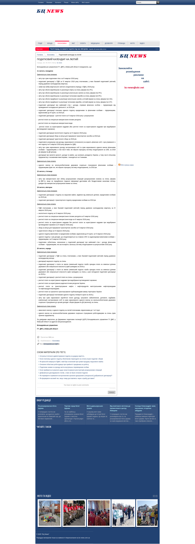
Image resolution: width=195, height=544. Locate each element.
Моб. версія (85, 2)
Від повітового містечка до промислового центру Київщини (120, 408)
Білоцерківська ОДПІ (51, 344)
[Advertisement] (112, 23)
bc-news (59, 63)
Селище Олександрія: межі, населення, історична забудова (145, 408)
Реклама (49, 2)
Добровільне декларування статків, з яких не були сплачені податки (64, 373)
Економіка (50, 55)
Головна (40, 2)
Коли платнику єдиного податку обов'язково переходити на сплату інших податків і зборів (71, 359)
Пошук (66, 2)
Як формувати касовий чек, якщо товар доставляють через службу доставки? (67, 378)
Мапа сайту (75, 2)
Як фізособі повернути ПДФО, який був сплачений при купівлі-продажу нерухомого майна (71, 362)
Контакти (58, 2)
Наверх (111, 392)
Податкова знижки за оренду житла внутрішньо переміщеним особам (64, 367)
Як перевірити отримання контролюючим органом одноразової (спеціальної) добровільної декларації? (76, 376)
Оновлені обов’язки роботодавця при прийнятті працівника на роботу (64, 364)
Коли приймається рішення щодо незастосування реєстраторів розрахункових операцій (71, 370)
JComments (112, 388)
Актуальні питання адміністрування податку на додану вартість (62, 356)
